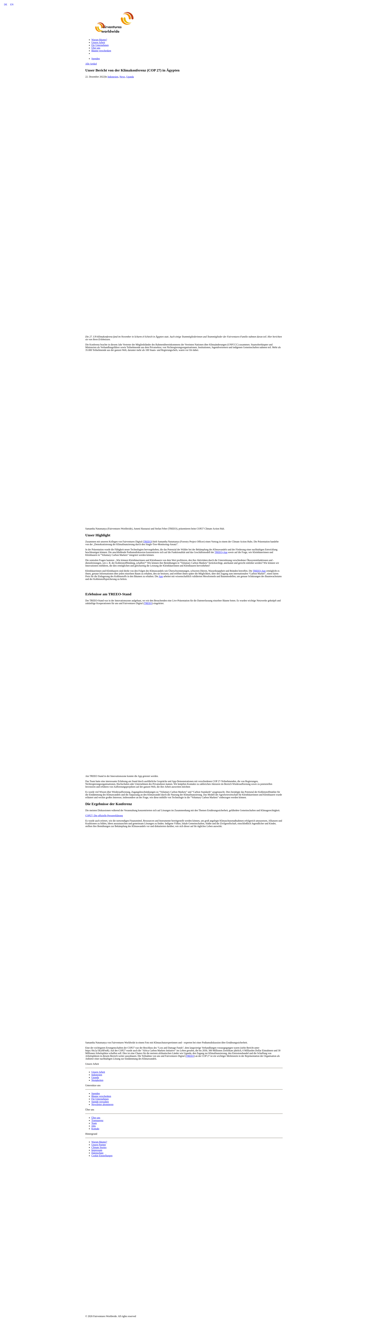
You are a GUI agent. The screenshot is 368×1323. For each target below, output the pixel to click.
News (122, 76)
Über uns (95, 48)
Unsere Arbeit (98, 42)
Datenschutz (97, 1153)
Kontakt (95, 1128)
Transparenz (97, 1120)
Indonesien (113, 76)
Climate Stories (98, 1147)
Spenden (95, 1093)
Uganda (130, 76)
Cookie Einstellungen (101, 1155)
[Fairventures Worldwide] (184, 22)
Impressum (96, 1150)
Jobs (93, 1126)
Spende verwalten (100, 1101)
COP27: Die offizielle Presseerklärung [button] (104, 815)
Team (94, 1123)
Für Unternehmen (100, 45)
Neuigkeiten (97, 1080)
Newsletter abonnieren (102, 1104)
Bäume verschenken (101, 50)
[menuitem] (5, 4)
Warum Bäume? (99, 39)
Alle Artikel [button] (91, 63)
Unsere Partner (98, 1144)
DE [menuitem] (5, 4)
